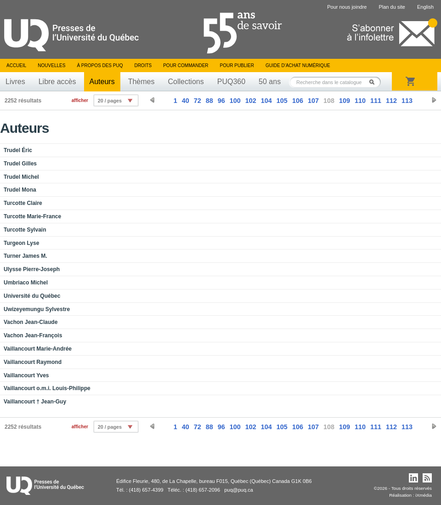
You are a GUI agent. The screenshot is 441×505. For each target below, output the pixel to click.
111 (375, 100)
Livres (15, 81)
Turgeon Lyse (21, 243)
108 (328, 100)
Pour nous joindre (347, 7)
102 (250, 100)
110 (360, 100)
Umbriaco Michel (26, 282)
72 (197, 100)
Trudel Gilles (20, 163)
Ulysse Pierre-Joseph (32, 269)
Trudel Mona (20, 190)
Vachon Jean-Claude (30, 322)
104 (266, 100)
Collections (186, 81)
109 (344, 100)
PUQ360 (231, 81)
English (425, 7)
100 (235, 100)
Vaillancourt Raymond (33, 362)
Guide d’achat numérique (298, 65)
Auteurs (102, 81)
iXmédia (423, 495)
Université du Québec (32, 296)
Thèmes (141, 81)
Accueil (16, 65)
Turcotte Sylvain (25, 230)
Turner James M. (25, 256)
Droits (143, 65)
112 (391, 100)
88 (209, 100)
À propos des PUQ (100, 65)
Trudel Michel (21, 177)
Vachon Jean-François (33, 335)
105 (282, 100)
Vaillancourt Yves (26, 375)
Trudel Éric (18, 150)
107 (313, 100)
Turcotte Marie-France (32, 216)
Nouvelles (51, 65)
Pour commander (185, 65)
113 (407, 100)
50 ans (270, 81)
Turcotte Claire (23, 203)
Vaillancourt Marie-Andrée (38, 349)
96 (221, 100)
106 (297, 100)
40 (185, 100)
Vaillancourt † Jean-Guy (35, 401)
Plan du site (392, 7)
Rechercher (374, 82)
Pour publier (237, 65)
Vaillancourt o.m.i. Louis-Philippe (47, 388)
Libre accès (57, 81)
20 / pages (110, 100)
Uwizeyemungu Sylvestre (37, 309)
